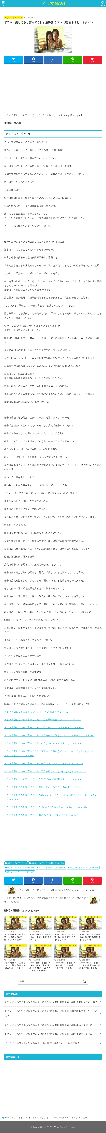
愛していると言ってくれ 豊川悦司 (20, 872)
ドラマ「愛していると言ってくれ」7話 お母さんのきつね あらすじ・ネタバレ (45, 771)
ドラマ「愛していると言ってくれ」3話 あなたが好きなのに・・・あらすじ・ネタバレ (49, 735)
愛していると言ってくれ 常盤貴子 (52, 868)
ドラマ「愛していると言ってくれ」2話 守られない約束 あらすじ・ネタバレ (44, 727)
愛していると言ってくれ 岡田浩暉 (20, 868)
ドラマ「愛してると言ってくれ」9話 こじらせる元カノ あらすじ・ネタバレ (44, 787)
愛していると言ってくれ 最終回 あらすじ (47, 863)
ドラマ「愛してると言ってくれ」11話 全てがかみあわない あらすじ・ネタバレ (45, 807)
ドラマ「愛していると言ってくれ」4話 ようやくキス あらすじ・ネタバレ (42, 743)
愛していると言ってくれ (13, 18)
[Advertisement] (53, 85)
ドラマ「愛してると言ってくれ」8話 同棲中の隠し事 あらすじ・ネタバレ (42, 779)
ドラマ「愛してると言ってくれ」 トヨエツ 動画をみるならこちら (38, 711)
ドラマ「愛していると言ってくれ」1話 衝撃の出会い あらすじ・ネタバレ (42, 719)
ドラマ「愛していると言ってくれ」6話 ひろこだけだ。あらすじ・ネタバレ (43, 763)
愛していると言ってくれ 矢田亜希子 (84, 868)
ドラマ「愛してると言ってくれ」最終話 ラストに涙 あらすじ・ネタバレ (42, 815)
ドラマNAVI (53, 3)
